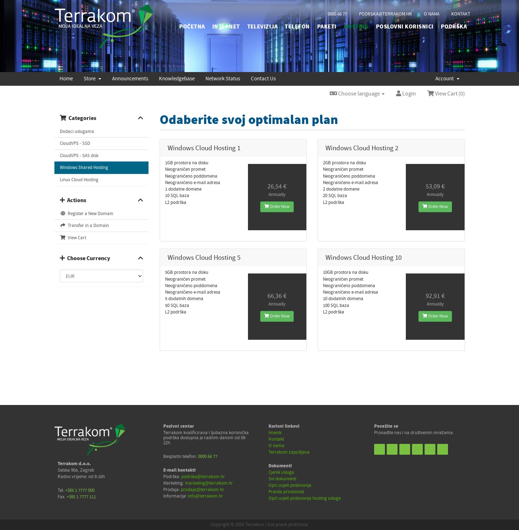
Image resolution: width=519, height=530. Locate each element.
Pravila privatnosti (286, 492)
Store (92, 78)
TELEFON (297, 27)
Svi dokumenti (282, 479)
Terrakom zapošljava (289, 452)
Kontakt (276, 439)
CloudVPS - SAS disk (79, 156)
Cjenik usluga (281, 472)
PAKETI (327, 27)
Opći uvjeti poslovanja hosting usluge (305, 498)
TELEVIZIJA (262, 27)
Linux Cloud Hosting (79, 180)
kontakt (460, 14)
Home (66, 78)
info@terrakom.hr (205, 496)
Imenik (275, 433)
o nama (431, 14)
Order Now (277, 206)
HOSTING (356, 27)
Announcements (130, 78)
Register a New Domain (86, 214)
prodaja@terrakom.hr (202, 490)
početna (192, 27)
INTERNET (226, 27)
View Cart (73, 238)
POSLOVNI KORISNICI (405, 27)
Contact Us (263, 78)
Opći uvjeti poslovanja (290, 485)
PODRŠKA (454, 27)
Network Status (222, 78)
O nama (276, 446)
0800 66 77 (337, 14)
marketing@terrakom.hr (209, 483)
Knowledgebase (177, 78)
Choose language (357, 93)
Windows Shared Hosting (84, 167)
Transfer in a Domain (84, 225)
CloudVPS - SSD (75, 143)
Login (406, 93)
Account (447, 78)
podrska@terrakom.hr (385, 14)
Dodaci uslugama (77, 131)
